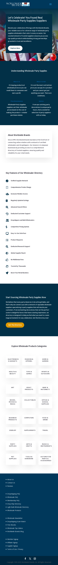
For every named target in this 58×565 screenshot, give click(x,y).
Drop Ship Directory (14, 504)
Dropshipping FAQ (13, 494)
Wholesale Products (14, 510)
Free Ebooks (11, 525)
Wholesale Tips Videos (15, 528)
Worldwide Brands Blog (15, 531)
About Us (10, 479)
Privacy (20, 549)
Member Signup (12, 539)
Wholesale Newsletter (14, 518)
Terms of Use (12, 549)
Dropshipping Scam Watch (16, 521)
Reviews (10, 486)
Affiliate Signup (12, 542)
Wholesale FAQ (12, 497)
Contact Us (11, 483)
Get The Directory (15, 325)
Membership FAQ (13, 500)
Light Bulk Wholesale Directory (18, 507)
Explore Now (15, 48)
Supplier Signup (12, 546)
